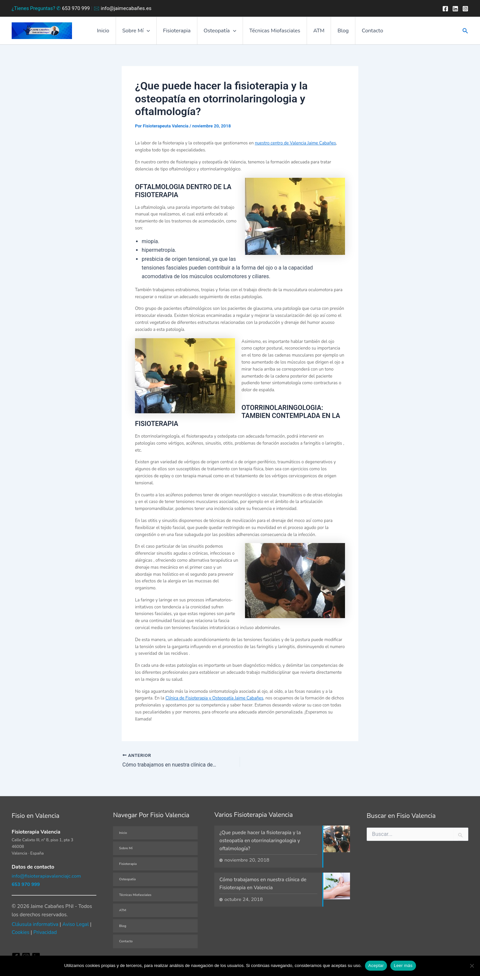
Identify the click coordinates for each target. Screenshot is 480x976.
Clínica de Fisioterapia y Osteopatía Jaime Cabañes (214, 700)
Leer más (403, 965)
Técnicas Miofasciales (273, 32)
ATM (316, 32)
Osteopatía (127, 879)
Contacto (365, 32)
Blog (338, 32)
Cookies (20, 932)
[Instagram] (465, 9)
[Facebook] (445, 9)
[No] (471, 965)
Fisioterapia (180, 32)
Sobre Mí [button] (141, 32)
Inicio (110, 32)
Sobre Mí (126, 848)
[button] (151, 32)
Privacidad (45, 932)
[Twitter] (455, 9)
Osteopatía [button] (221, 32)
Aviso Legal (75, 924)
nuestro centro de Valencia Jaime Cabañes (295, 145)
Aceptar (376, 965)
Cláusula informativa (35, 924)
